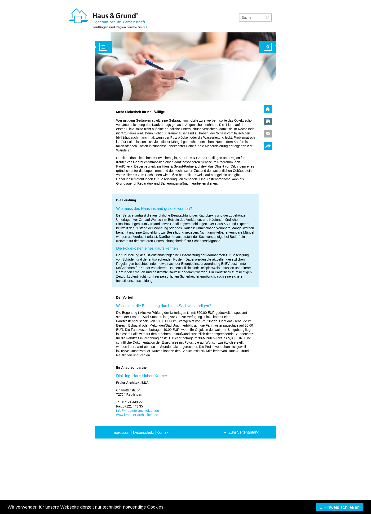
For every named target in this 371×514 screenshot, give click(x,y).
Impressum (121, 432)
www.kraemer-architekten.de (137, 415)
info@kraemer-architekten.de (137, 410)
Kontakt (163, 432)
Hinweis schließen (341, 507)
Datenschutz (143, 432)
